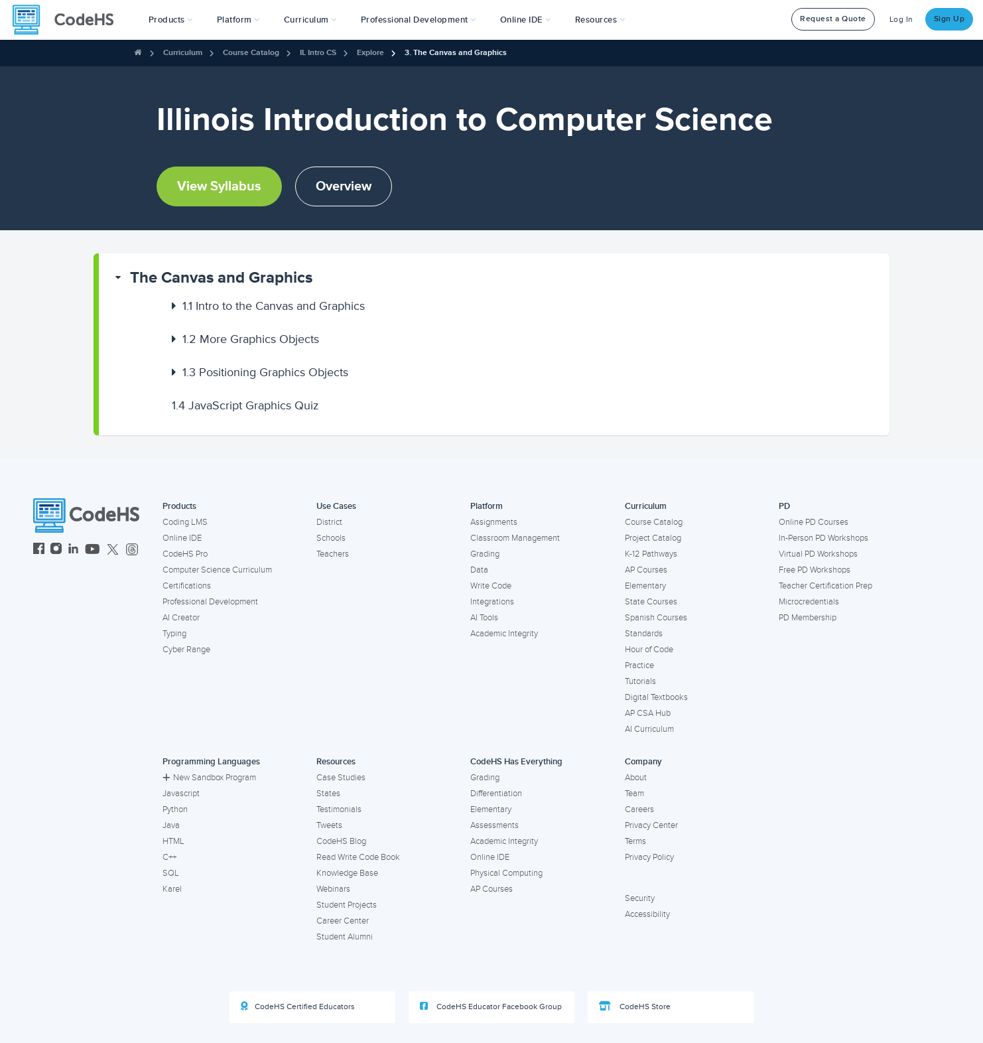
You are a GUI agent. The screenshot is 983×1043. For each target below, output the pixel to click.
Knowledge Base (347, 873)
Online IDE (182, 538)
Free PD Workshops (814, 570)
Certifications (187, 586)
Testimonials (338, 809)
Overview (343, 186)
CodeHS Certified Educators (298, 1006)
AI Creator (181, 617)
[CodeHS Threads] (132, 550)
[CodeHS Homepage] (68, 20)
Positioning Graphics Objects (265, 372)
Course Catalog (251, 53)
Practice (639, 665)
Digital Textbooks (656, 697)
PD (784, 506)
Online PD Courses (813, 522)
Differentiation (496, 793)
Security (640, 898)
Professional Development (210, 601)
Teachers (332, 554)
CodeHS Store (635, 1006)
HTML (173, 841)
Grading (484, 554)
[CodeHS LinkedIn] (73, 550)
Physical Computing (506, 873)
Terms (635, 841)
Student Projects (346, 905)
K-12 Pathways (651, 554)
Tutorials (640, 681)
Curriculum (182, 53)
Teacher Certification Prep (825, 586)
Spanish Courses (656, 617)
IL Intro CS (318, 53)
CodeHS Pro (185, 554)
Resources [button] (600, 20)
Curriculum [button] (310, 20)
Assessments (494, 825)
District (329, 522)
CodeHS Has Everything (516, 761)
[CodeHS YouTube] (92, 550)
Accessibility (647, 914)
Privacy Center (651, 825)
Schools (331, 538)
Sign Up (949, 19)
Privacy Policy (649, 857)
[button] (171, 20)
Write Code (490, 586)
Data (479, 570)
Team (634, 793)
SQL (171, 873)
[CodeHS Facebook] (38, 550)
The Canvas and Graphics (221, 277)
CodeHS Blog (341, 841)
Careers (639, 809)
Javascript (181, 793)
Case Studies (340, 777)
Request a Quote (833, 19)
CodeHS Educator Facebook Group (491, 1006)
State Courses (651, 601)
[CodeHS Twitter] (112, 550)
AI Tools (484, 617)
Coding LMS (185, 522)
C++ (169, 857)
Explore (370, 53)
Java (171, 825)
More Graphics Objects (250, 339)
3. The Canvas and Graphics (456, 53)
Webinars (333, 889)
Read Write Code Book (358, 857)
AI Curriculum (649, 729)
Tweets (329, 825)
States (328, 793)
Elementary (645, 586)
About (636, 777)
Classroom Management (515, 538)
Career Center (342, 921)
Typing (174, 633)
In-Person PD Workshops (823, 538)
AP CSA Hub (648, 713)
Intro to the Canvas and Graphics (273, 306)
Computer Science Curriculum (217, 570)
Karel (172, 889)
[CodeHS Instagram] (56, 550)
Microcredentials (809, 601)
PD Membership (807, 617)
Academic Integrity (504, 633)
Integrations (492, 601)
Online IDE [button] (525, 20)
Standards (644, 633)
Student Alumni (344, 937)
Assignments (493, 522)
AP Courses (646, 570)
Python (175, 809)
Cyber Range (186, 649)
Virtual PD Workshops (818, 554)
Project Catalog (653, 538)
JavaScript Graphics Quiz (245, 405)
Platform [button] (238, 20)
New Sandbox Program (209, 777)
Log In (901, 20)
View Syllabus (219, 186)
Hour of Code (649, 649)
